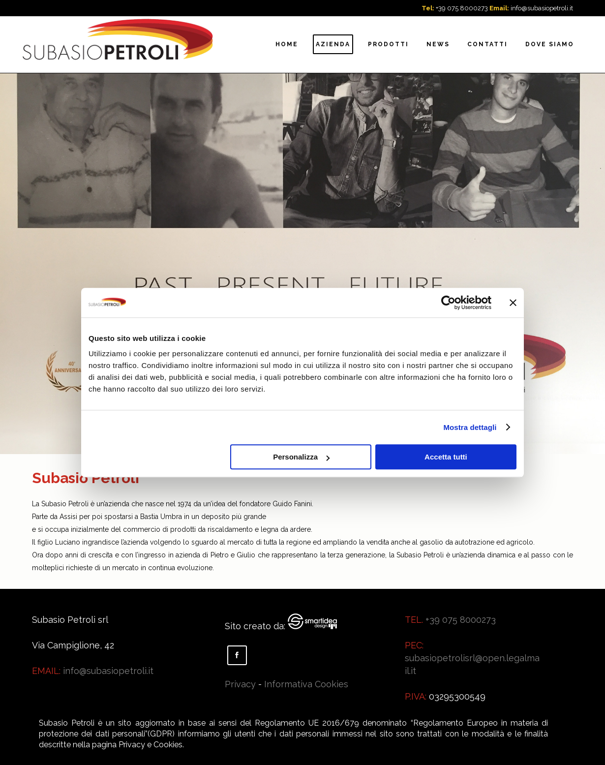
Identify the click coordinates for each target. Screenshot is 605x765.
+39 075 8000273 (462, 8)
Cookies (167, 744)
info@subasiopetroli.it (542, 8)
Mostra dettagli (469, 427)
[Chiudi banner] (513, 302)
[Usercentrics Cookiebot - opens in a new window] (448, 302)
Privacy (240, 684)
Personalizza (301, 457)
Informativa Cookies (306, 684)
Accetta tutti (445, 457)
